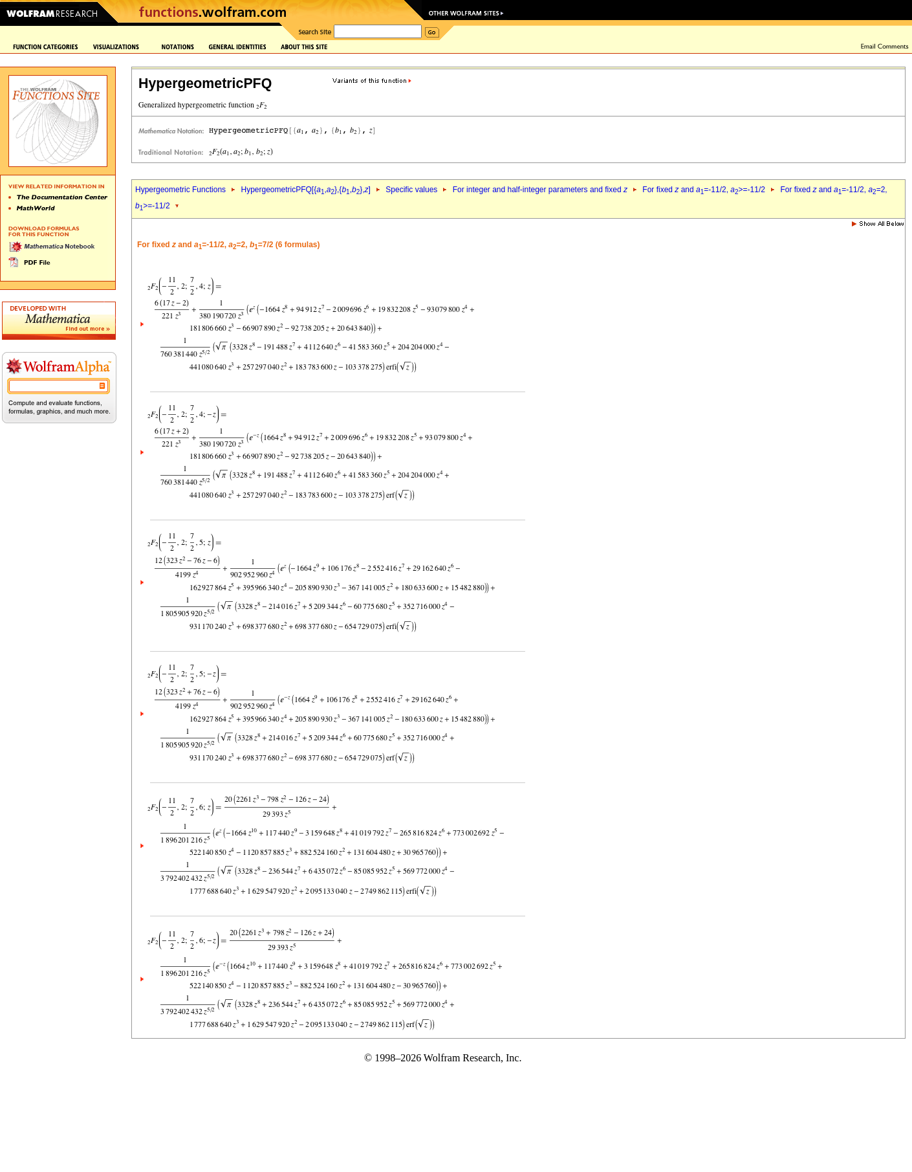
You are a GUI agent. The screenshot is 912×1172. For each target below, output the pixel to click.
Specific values (411, 189)
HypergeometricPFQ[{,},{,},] (305, 189)
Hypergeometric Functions (180, 189)
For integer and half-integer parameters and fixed (540, 189)
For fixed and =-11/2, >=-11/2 (703, 189)
